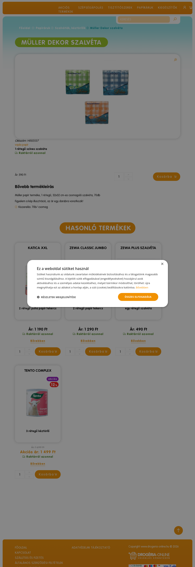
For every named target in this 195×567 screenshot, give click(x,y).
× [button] (162, 264)
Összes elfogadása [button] (138, 296)
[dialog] (97, 283)
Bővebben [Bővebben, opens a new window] (142, 287)
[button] (56, 297)
